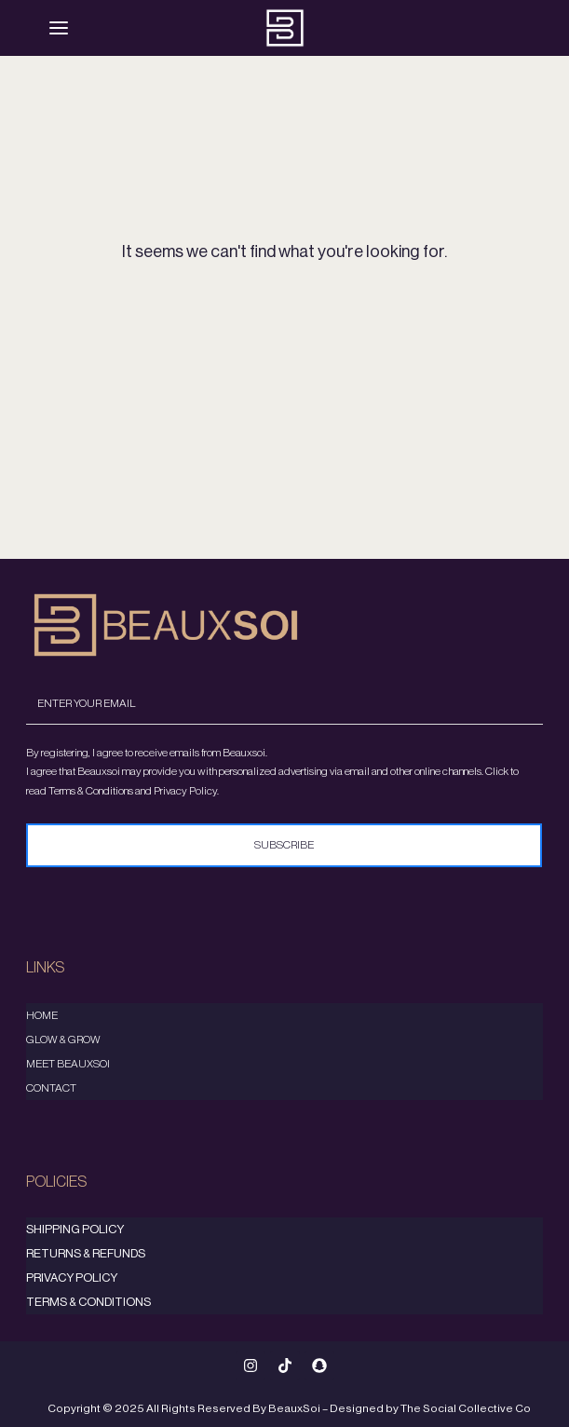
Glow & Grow (63, 1039)
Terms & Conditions (88, 1302)
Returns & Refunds (85, 1253)
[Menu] (58, 28)
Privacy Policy (71, 1277)
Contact (51, 1088)
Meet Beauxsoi (68, 1063)
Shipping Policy (75, 1229)
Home (42, 1015)
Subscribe (285, 844)
